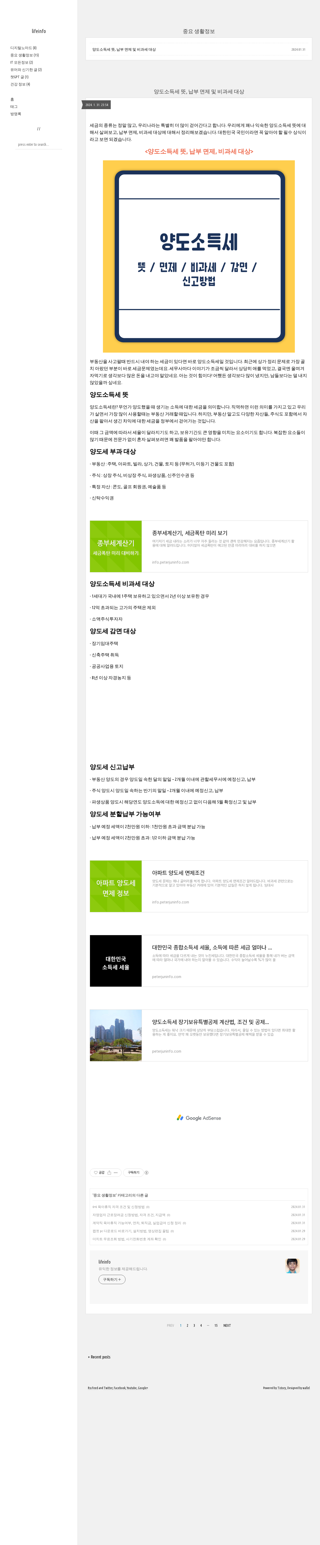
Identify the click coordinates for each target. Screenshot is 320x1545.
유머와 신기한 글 (26, 70)
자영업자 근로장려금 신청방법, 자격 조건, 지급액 (129, 1364)
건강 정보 (20, 84)
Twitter (108, 1538)
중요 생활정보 (24, 55)
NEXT (227, 1475)
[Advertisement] (199, 152)
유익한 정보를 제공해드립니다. (123, 1419)
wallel (306, 1538)
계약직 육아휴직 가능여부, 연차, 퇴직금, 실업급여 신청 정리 (137, 1373)
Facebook (120, 1538)
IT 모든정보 (21, 62)
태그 (14, 106)
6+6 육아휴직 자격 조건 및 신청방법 (119, 1356)
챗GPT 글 (19, 77)
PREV (170, 1475)
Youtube (132, 1538)
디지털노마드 (23, 48)
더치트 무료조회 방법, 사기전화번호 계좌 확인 (127, 1389)
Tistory (281, 1538)
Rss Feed (93, 1538)
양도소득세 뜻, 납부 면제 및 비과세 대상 (124, 49)
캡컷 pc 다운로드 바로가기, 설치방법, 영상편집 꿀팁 (131, 1381)
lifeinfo (39, 31)
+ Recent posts (99, 1506)
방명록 (15, 114)
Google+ (143, 1538)
